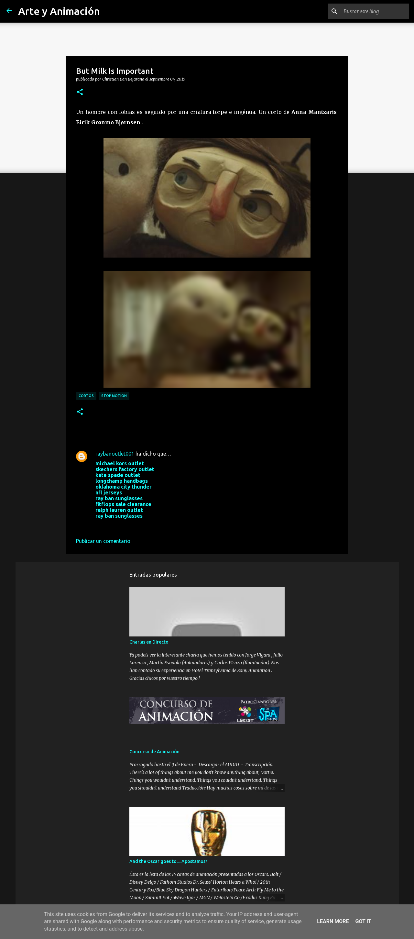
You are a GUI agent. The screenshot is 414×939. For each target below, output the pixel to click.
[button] (80, 92)
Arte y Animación (59, 11)
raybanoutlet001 (114, 454)
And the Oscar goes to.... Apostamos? (168, 861)
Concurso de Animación (154, 751)
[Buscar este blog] (375, 11)
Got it (363, 921)
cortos (86, 396)
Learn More (333, 921)
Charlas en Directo (149, 642)
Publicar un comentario (103, 541)
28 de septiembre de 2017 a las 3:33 (137, 525)
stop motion (114, 396)
